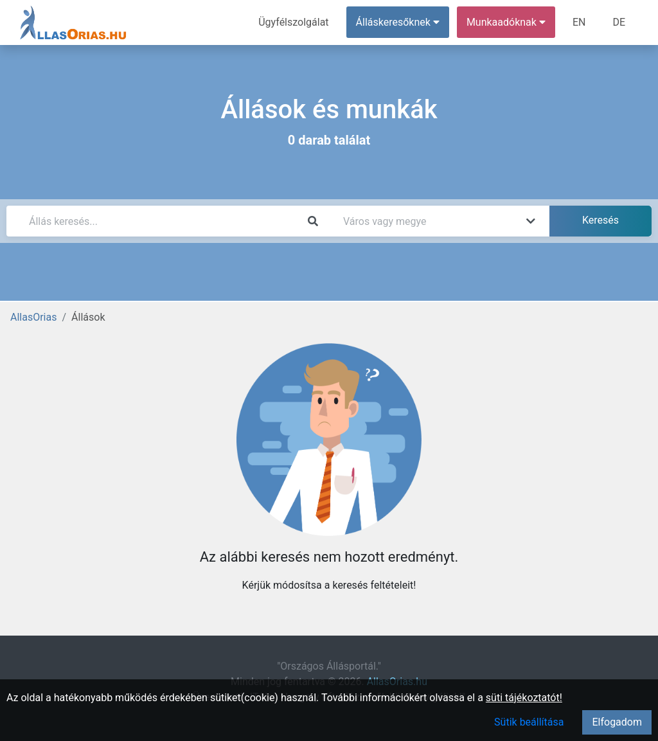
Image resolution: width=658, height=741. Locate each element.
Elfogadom (617, 722)
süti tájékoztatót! (524, 698)
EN (579, 22)
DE (618, 22)
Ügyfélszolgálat (293, 22)
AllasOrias (33, 317)
